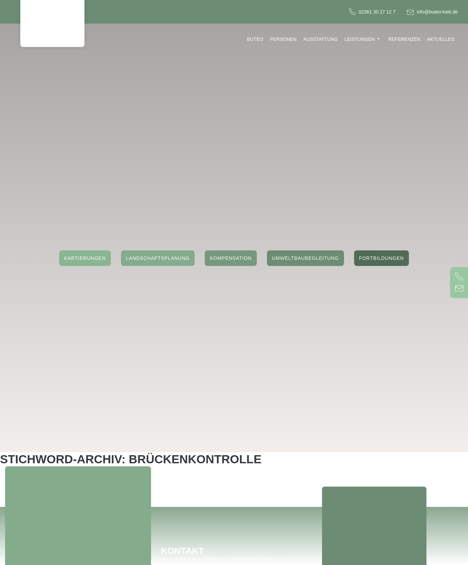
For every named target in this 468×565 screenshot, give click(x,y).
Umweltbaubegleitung (305, 258)
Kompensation (231, 258)
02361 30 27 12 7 (377, 12)
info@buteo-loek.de (437, 12)
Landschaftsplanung (158, 258)
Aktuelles (440, 39)
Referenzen (404, 39)
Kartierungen (85, 258)
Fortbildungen (381, 258)
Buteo (255, 39)
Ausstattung (320, 39)
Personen (283, 39)
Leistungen (360, 39)
